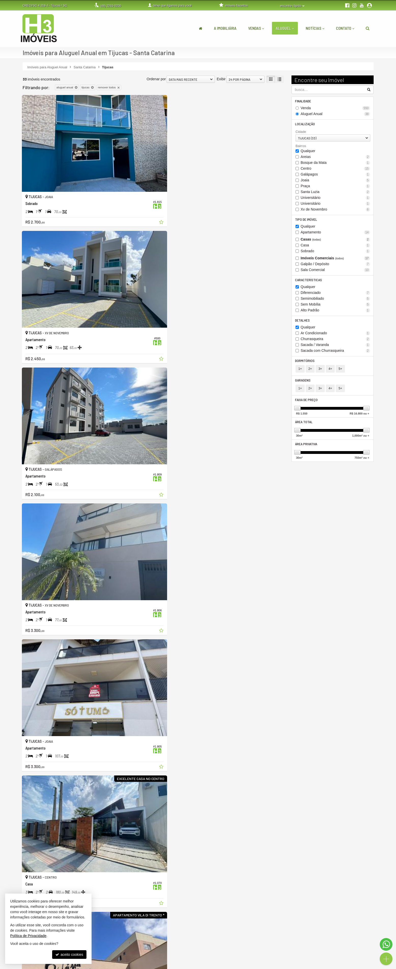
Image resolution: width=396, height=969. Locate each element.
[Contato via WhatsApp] (386, 944)
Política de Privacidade (151, 965)
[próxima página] (279, 882)
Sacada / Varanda (335, 347)
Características (309, 281)
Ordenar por (156, 79)
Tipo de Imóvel (307, 220)
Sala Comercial (335, 271)
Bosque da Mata (335, 164)
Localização (305, 124)
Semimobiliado (335, 300)
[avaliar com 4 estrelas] (41, 883)
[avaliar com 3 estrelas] (35, 883)
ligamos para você (161, 947)
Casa (335, 247)
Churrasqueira (335, 341)
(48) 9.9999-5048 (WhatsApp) (170, 941)
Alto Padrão (335, 312)
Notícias (315, 28)
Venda (335, 108)
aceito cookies (69, 954)
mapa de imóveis (280, 952)
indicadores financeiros (285, 941)
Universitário (335, 199)
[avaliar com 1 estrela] (25, 883)
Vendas (256, 28)
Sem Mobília (335, 306)
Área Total (304, 426)
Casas (335, 241)
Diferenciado (335, 295)
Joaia (335, 181)
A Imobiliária (225, 28)
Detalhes (303, 322)
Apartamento (335, 234)
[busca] (367, 28)
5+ (340, 372)
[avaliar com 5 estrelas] (46, 883)
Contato (345, 28)
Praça (335, 187)
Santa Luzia (335, 193)
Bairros (301, 147)
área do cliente (278, 936)
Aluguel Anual (335, 114)
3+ (320, 372)
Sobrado (335, 252)
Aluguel (285, 28)
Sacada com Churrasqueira (335, 353)
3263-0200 (110, 6)
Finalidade (304, 101)
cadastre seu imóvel (283, 947)
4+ (330, 372)
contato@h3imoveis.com (166, 952)
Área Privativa (307, 449)
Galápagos (335, 175)
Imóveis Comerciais (335, 260)
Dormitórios (305, 363)
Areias (335, 158)
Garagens (303, 383)
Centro (335, 169)
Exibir (221, 79)
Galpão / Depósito (335, 265)
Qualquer (308, 152)
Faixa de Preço (307, 403)
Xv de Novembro (335, 210)
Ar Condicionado (335, 335)
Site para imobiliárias (342, 965)
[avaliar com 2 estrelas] (30, 883)
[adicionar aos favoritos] (101, 183)
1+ (300, 372)
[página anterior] (253, 882)
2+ (310, 372)
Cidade (301, 133)
